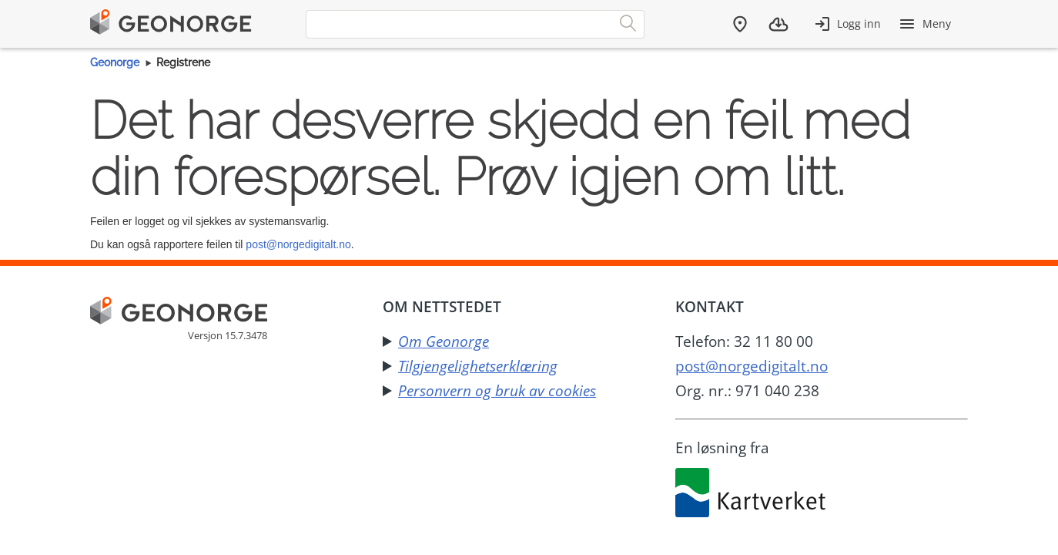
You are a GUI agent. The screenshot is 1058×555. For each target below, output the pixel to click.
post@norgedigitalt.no (298, 244)
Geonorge (114, 62)
